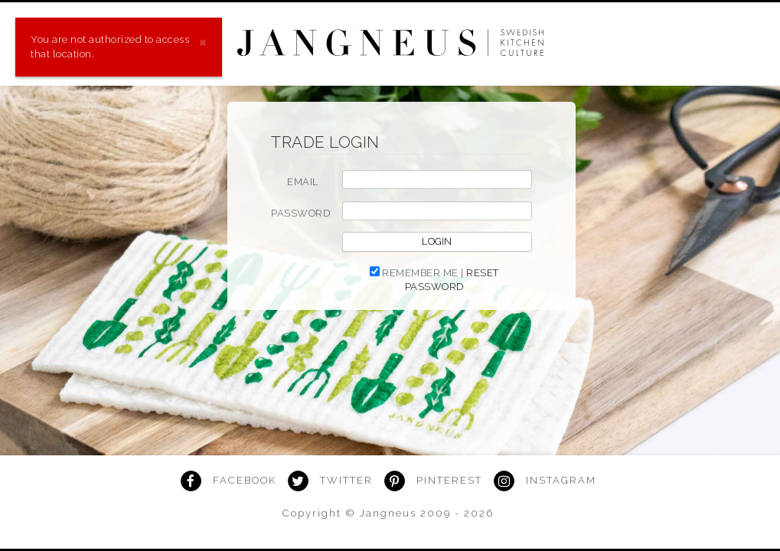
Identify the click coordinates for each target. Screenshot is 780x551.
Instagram (561, 480)
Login (437, 241)
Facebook (244, 480)
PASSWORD (300, 213)
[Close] (203, 41)
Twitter (346, 480)
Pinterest (449, 480)
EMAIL (303, 181)
